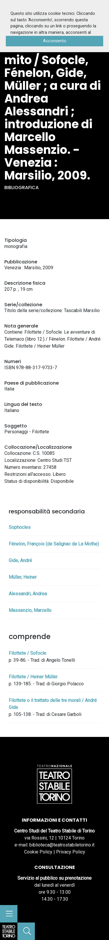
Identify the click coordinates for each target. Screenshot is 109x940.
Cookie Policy (38, 852)
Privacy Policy (70, 852)
